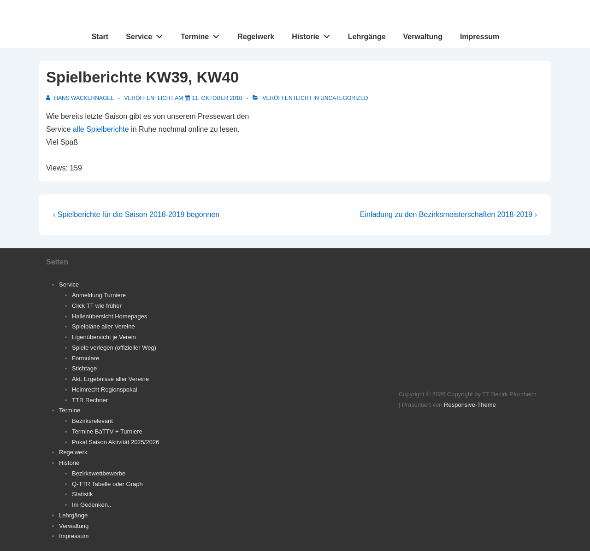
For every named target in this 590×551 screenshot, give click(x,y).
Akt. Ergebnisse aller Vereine (110, 378)
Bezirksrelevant (92, 420)
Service (147, 35)
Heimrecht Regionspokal (104, 389)
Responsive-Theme (470, 404)
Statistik (82, 494)
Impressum (479, 37)
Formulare (85, 358)
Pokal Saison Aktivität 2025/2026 (115, 442)
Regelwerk (255, 37)
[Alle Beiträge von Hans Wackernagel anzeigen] (80, 98)
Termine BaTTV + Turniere (107, 431)
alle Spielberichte (101, 129)
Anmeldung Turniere (99, 295)
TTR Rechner (90, 400)
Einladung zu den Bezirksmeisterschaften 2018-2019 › (448, 214)
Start (100, 37)
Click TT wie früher (97, 305)
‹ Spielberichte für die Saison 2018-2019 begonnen (136, 214)
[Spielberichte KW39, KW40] (217, 98)
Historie (313, 35)
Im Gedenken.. (91, 504)
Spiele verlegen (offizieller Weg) (114, 347)
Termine (202, 35)
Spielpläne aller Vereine (103, 326)
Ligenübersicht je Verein (104, 337)
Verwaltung (422, 37)
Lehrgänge (367, 37)
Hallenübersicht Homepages (109, 316)
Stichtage (84, 368)
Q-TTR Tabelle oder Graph (107, 484)
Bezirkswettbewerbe (98, 473)
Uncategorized (344, 98)
